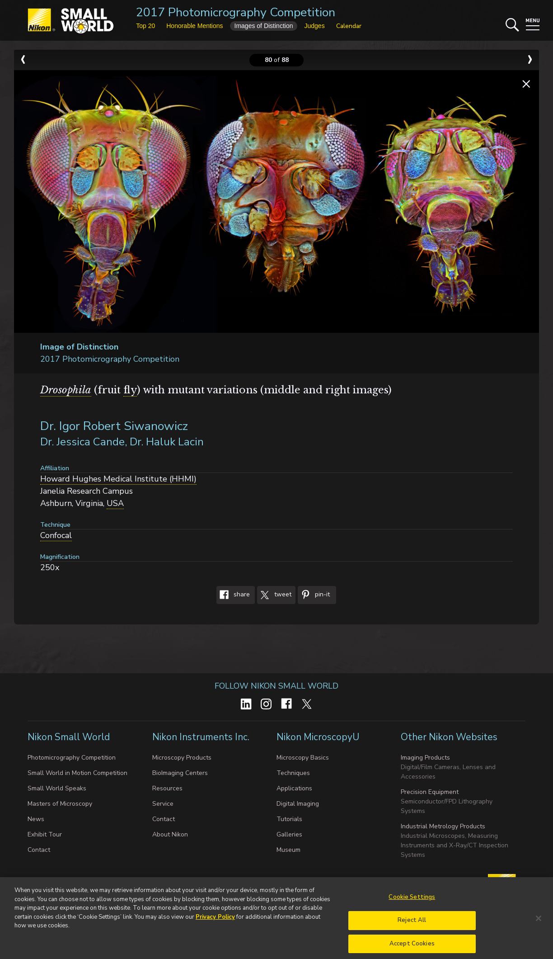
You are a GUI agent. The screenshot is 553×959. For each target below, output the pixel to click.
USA (115, 503)
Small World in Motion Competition (77, 773)
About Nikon (170, 834)
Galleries (289, 834)
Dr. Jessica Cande (82, 442)
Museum (288, 850)
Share (233, 595)
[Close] (538, 928)
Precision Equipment (430, 792)
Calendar (348, 26)
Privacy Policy (215, 926)
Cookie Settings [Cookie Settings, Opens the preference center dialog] (412, 906)
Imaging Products (425, 757)
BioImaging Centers (180, 773)
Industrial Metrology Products (443, 826)
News (36, 819)
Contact (39, 850)
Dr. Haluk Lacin (167, 442)
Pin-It (314, 595)
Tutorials (289, 819)
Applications (294, 788)
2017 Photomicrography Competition (235, 12)
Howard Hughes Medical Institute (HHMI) (118, 478)
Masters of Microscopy (60, 803)
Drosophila (65, 390)
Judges (314, 25)
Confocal (56, 535)
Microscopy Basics (302, 757)
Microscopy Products (181, 757)
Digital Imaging (297, 803)
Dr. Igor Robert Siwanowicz (114, 426)
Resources (167, 788)
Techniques (293, 773)
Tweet (274, 595)
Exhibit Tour (45, 834)
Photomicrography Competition (72, 757)
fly (130, 390)
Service (162, 803)
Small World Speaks (57, 788)
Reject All (412, 930)
